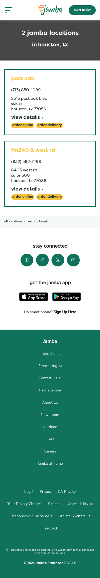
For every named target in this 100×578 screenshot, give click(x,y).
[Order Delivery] (49, 125)
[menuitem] (50, 354)
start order (82, 10)
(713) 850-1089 (26, 90)
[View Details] (27, 117)
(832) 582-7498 (26, 162)
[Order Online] (22, 125)
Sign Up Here (64, 311)
